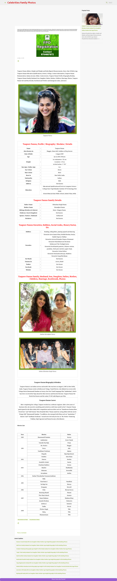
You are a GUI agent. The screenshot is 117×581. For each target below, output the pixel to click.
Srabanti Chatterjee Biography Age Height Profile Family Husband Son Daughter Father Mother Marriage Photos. (44, 548)
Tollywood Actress (34, 519)
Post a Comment (21, 532)
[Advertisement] (47, 15)
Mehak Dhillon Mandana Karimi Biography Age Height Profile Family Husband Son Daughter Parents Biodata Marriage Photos (47, 566)
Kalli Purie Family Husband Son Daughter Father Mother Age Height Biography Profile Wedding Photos (41, 545)
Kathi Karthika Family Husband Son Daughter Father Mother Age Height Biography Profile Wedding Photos (42, 555)
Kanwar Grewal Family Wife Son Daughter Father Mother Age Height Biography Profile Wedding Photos (41, 541)
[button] (18, 61)
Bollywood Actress (23, 519)
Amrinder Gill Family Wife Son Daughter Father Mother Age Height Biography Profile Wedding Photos (41, 570)
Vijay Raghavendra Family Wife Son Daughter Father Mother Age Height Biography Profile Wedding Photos (42, 563)
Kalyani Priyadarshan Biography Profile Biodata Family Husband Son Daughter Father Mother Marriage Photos (91, 28)
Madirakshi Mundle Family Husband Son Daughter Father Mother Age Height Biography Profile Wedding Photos (43, 559)
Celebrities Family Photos (21, 2)
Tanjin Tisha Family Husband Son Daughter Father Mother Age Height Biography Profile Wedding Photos (42, 552)
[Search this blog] (105, 2)
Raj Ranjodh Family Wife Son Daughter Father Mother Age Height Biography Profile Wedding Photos (41, 573)
